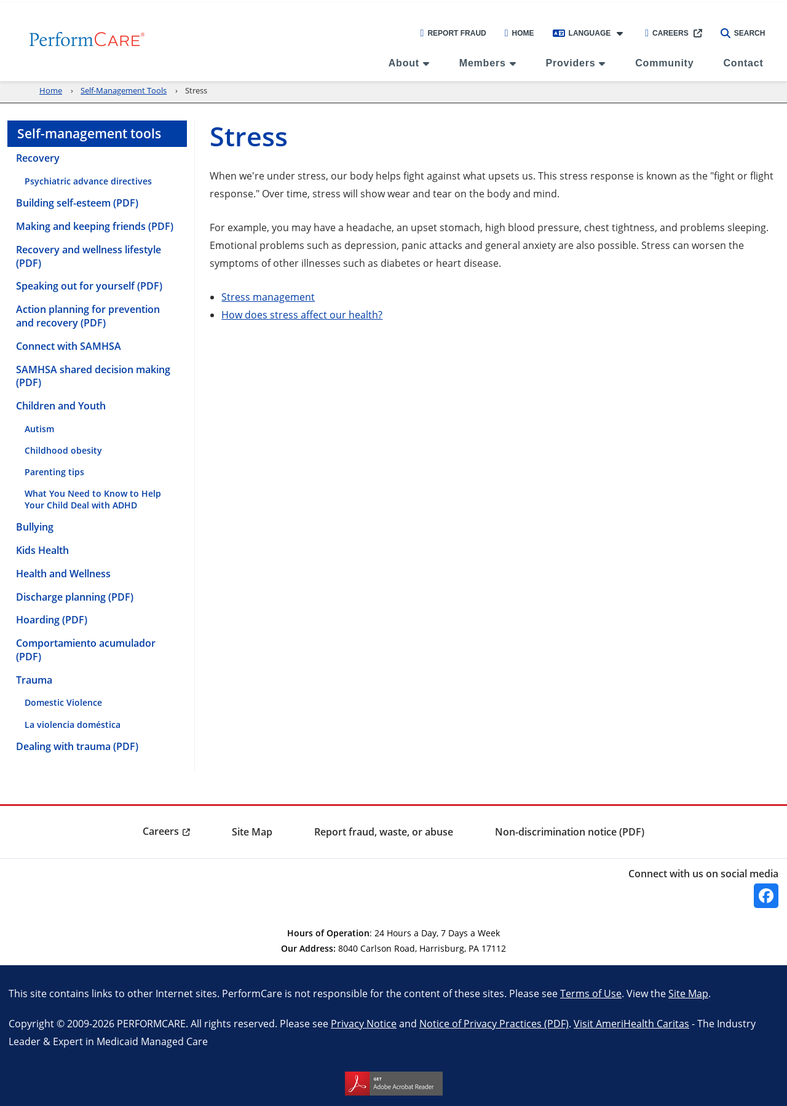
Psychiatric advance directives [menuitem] (88, 181)
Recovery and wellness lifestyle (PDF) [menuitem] (88, 256)
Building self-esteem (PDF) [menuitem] (77, 203)
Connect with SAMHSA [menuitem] (68, 346)
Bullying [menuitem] (34, 527)
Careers (667, 33)
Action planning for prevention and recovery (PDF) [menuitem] (88, 316)
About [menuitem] (404, 63)
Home (519, 33)
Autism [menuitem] (39, 429)
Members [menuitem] (482, 63)
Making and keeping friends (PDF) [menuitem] (94, 226)
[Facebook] (766, 895)
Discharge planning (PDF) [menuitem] (74, 597)
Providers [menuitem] (570, 63)
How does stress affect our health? (301, 314)
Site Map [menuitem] (252, 832)
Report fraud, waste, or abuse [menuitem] (383, 832)
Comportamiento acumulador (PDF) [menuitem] (86, 649)
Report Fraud (453, 33)
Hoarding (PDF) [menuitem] (51, 619)
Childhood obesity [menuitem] (63, 450)
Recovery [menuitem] (38, 158)
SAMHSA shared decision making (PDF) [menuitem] (93, 376)
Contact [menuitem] (743, 63)
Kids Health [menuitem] (42, 550)
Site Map (688, 993)
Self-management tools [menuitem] (89, 133)
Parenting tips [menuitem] (54, 472)
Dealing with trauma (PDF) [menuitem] (77, 746)
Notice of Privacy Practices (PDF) (494, 1023)
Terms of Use (591, 993)
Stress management (268, 296)
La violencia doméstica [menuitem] (73, 724)
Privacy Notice (364, 1023)
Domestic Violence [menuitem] (63, 702)
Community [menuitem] (664, 63)
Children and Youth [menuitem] (61, 406)
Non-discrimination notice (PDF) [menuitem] (569, 832)
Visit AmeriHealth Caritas (631, 1023)
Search (743, 33)
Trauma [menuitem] (34, 680)
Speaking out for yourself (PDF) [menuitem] (89, 286)
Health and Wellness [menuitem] (63, 573)
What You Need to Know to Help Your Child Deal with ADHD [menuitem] (93, 499)
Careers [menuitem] (161, 831)
